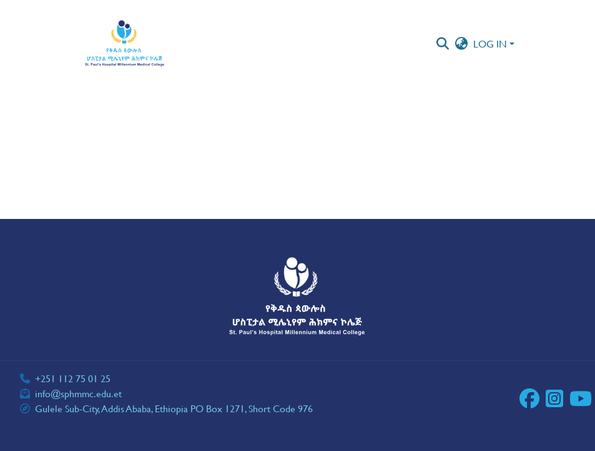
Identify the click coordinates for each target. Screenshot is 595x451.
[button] (125, 44)
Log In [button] (491, 43)
